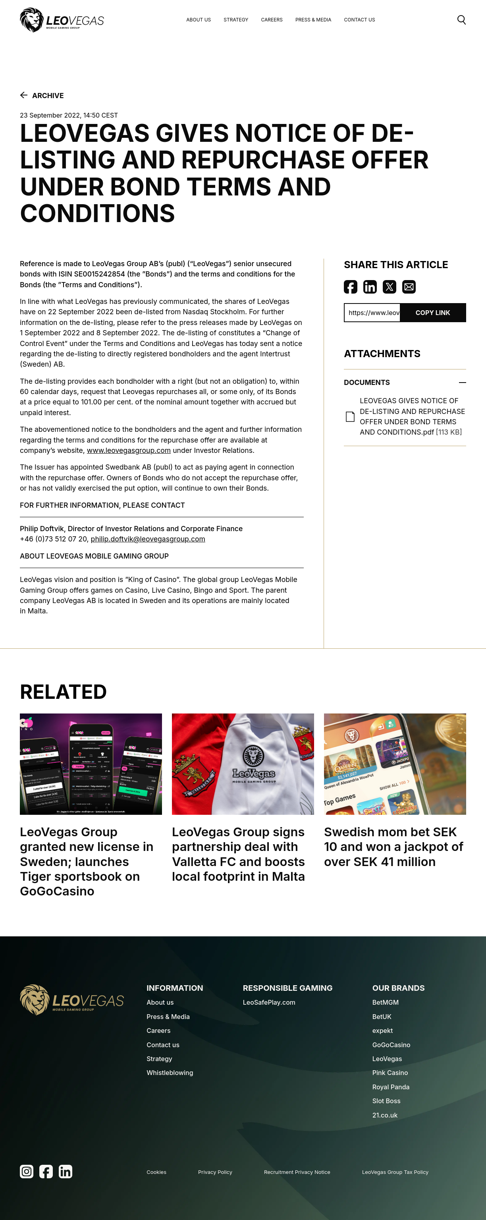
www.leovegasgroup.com (129, 450)
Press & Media (313, 20)
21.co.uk (385, 1115)
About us (198, 20)
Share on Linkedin (370, 287)
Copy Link (433, 313)
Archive (48, 95)
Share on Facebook (350, 287)
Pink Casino (390, 1073)
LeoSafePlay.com (269, 1002)
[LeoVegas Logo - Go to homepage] (72, 1000)
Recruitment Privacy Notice (297, 1172)
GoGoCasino (391, 1045)
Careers (271, 20)
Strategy (236, 20)
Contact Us (359, 20)
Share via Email (409, 287)
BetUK (382, 1017)
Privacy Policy (215, 1172)
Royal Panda (391, 1087)
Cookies (156, 1172)
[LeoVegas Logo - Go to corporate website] (62, 20)
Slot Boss (386, 1101)
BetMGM (385, 1002)
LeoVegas (387, 1059)
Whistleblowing (170, 1073)
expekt (382, 1030)
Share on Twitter (389, 287)
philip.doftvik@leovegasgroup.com (148, 539)
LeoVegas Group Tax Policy (395, 1172)
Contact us (163, 1045)
